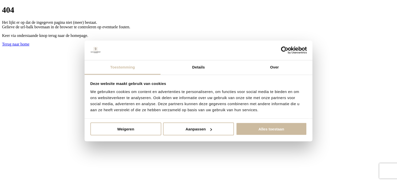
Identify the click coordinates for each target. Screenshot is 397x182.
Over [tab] (274, 67)
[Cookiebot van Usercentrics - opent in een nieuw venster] (285, 50)
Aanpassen (199, 129)
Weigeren (125, 129)
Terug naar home (15, 44)
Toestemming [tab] (122, 67)
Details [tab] (198, 67)
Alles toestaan (271, 129)
